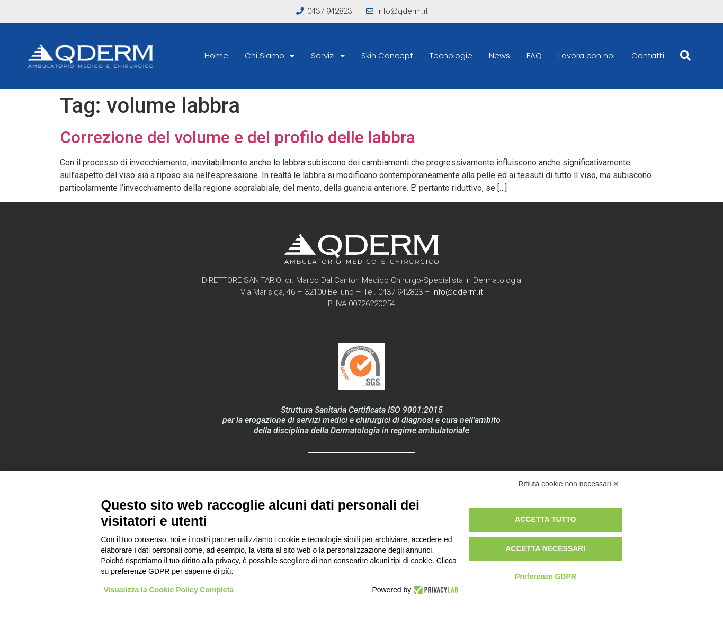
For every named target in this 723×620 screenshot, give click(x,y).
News (499, 55)
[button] (685, 55)
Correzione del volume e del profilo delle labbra (237, 137)
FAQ (534, 55)
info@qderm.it (457, 292)
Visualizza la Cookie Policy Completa (169, 590)
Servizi (328, 55)
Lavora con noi (586, 55)
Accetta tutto (545, 519)
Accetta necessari (545, 548)
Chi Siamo (269, 55)
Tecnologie (451, 55)
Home (216, 55)
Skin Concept (387, 55)
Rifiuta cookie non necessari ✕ (569, 484)
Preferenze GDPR (545, 576)
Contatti (647, 55)
